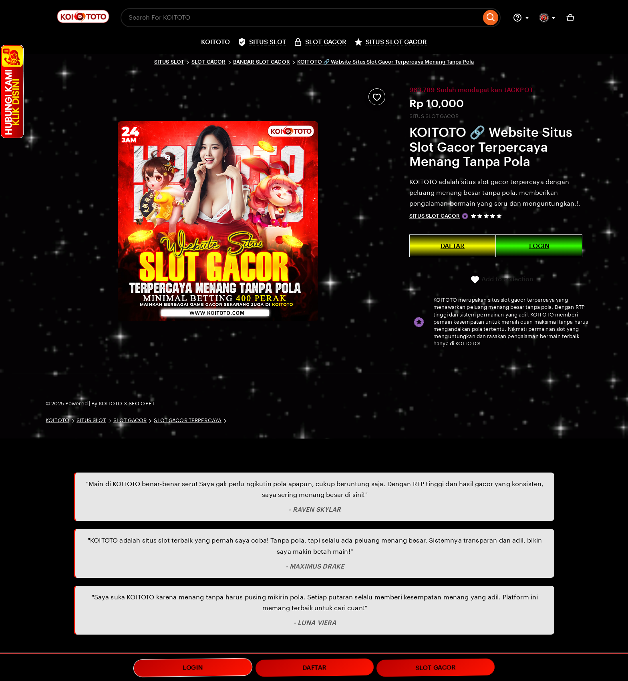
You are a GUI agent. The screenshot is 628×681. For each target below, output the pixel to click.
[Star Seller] (465, 216)
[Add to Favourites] (376, 96)
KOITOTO (57, 420)
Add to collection (501, 279)
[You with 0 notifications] (547, 17)
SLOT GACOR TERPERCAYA (187, 420)
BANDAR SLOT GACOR (261, 62)
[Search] (491, 17)
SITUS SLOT (169, 62)
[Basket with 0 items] (570, 17)
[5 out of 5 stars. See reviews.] (487, 216)
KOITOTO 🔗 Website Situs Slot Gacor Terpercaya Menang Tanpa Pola (385, 62)
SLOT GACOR (208, 62)
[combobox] (301, 17)
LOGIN (539, 246)
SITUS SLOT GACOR (434, 216)
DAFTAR (453, 246)
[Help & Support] (521, 17)
